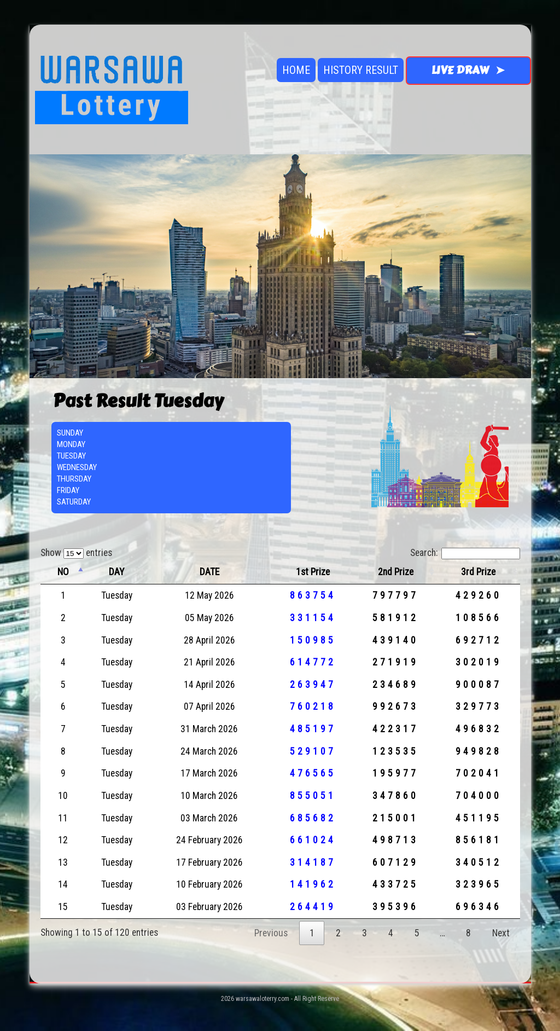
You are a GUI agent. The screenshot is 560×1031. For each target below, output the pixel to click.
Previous (271, 933)
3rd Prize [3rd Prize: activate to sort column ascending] (478, 571)
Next (501, 933)
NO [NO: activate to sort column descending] (63, 571)
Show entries (76, 552)
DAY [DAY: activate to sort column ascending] (116, 571)
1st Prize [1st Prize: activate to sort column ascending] (313, 571)
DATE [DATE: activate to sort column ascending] (209, 571)
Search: (465, 552)
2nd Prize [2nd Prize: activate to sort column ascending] (395, 571)
